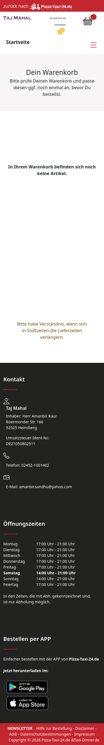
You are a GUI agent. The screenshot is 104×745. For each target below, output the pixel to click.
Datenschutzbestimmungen (45, 734)
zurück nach (37, 6)
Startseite (18, 42)
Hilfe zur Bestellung (54, 728)
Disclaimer (84, 728)
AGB (13, 734)
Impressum (84, 734)
